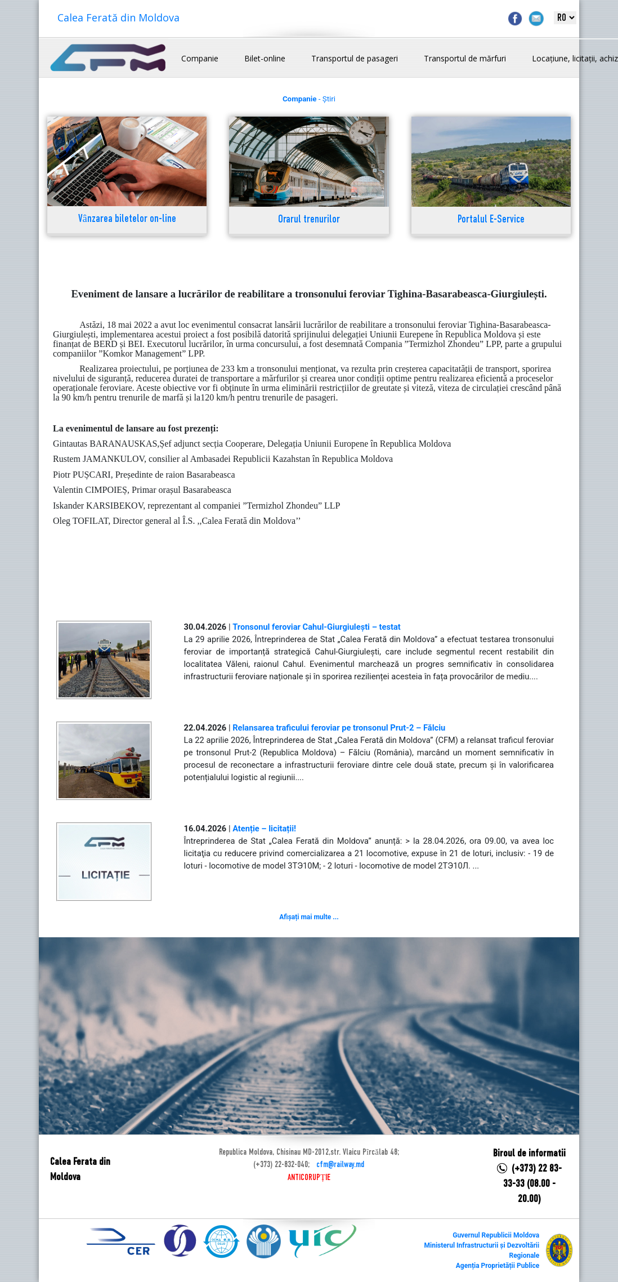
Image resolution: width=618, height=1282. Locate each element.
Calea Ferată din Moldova (118, 17)
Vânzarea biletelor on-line (127, 219)
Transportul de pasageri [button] (354, 58)
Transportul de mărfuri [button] (465, 58)
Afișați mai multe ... (308, 917)
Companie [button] (199, 58)
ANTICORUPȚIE (309, 1178)
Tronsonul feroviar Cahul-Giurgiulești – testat (316, 627)
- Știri (309, 99)
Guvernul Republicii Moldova (496, 1235)
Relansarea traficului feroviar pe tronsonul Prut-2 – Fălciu (338, 728)
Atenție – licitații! (264, 828)
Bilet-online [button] (264, 58)
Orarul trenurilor (309, 220)
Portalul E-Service (491, 220)
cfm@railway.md (340, 1165)
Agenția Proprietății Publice (497, 1266)
